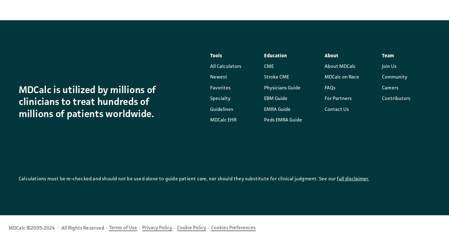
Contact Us (337, 109)
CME (269, 66)
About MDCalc (340, 66)
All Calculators (225, 66)
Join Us (389, 66)
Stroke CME (276, 77)
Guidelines (221, 109)
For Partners (338, 98)
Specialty (220, 98)
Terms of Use (123, 228)
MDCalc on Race (342, 77)
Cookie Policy (191, 228)
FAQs (330, 88)
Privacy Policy (157, 228)
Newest (218, 77)
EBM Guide (275, 98)
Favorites (220, 88)
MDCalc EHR (223, 120)
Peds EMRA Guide (283, 120)
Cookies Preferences (233, 228)
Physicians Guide (282, 88)
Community (394, 77)
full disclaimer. (353, 179)
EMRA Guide (277, 109)
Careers (390, 88)
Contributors (396, 98)
